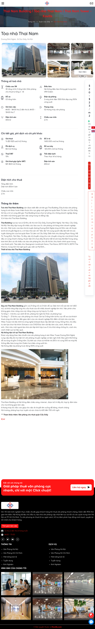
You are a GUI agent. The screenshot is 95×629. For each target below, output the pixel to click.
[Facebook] (2, 539)
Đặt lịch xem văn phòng (92, 220)
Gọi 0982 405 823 (89, 175)
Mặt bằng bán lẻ (10, 557)
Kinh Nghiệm (8, 564)
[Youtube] (12, 539)
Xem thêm (82, 72)
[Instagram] (17, 539)
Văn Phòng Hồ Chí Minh (12, 553)
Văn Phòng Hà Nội (10, 549)
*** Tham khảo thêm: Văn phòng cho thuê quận (20, 415)
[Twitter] (7, 539)
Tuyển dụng (8, 561)
